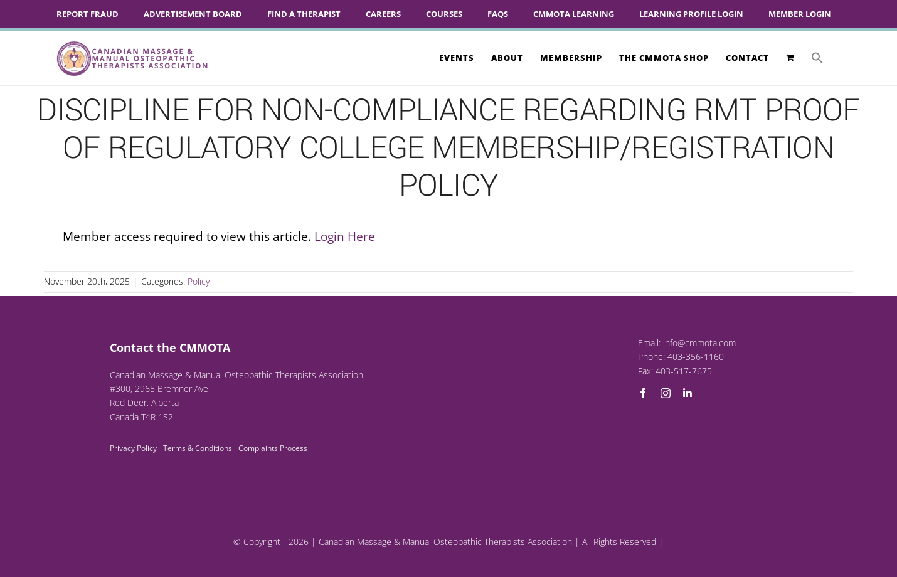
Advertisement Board (193, 13)
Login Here (344, 236)
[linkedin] (687, 393)
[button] (817, 57)
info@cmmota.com (699, 343)
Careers (383, 13)
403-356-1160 (695, 357)
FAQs (497, 13)
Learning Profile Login (691, 13)
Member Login (799, 13)
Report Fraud (87, 13)
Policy (199, 281)
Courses (444, 13)
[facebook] (643, 393)
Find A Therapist (304, 13)
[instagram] (666, 393)
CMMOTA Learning (573, 13)
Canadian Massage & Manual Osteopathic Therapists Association (445, 542)
